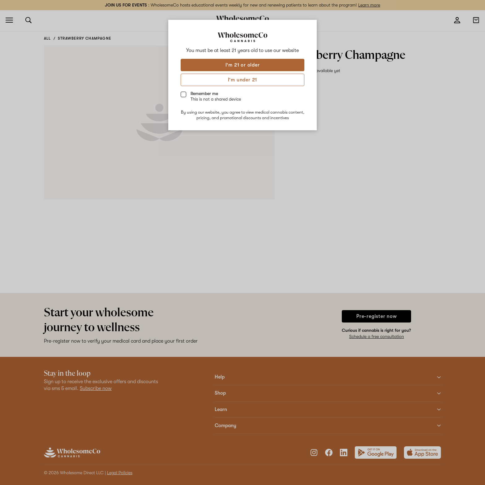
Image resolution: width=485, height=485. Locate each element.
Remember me (216, 96)
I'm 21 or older (242, 65)
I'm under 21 (242, 80)
